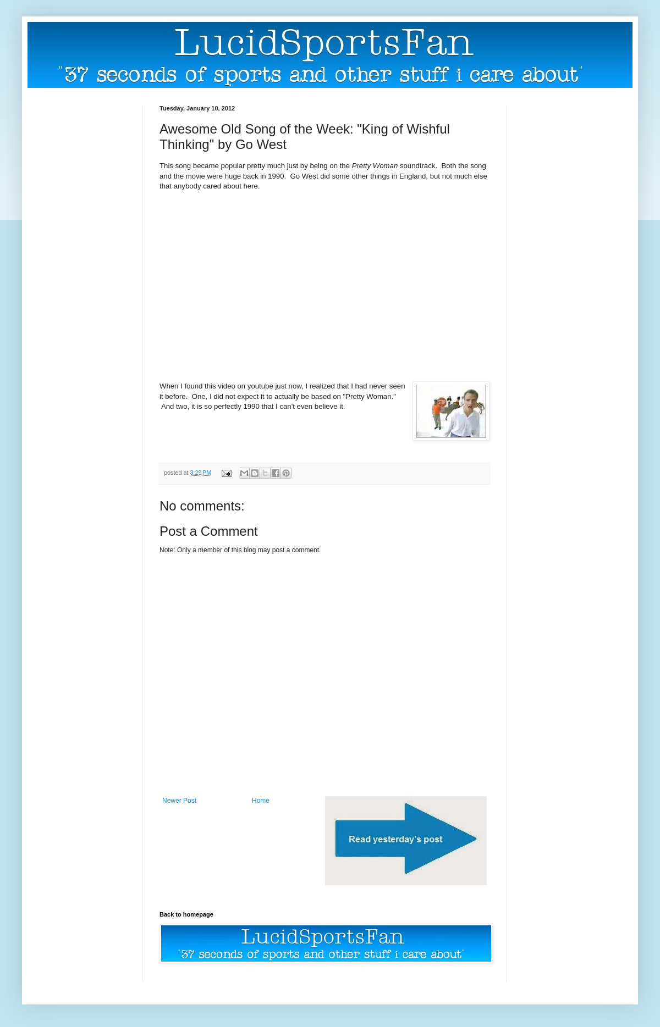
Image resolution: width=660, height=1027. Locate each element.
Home (261, 800)
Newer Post (179, 800)
